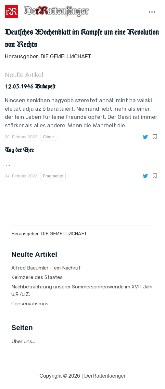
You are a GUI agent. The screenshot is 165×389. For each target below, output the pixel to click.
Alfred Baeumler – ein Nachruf (46, 268)
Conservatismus (29, 304)
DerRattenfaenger (104, 376)
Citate (48, 136)
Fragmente (53, 176)
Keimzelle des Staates (37, 277)
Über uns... (23, 341)
